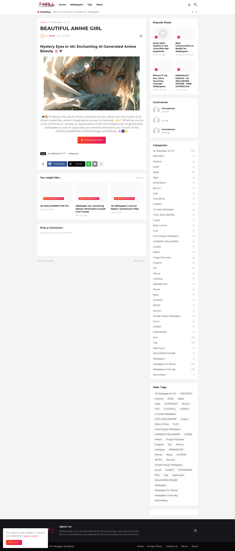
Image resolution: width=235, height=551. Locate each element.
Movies (174, 289)
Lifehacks (174, 278)
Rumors (174, 310)
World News (174, 374)
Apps (174, 177)
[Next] (196, 11)
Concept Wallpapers (174, 209)
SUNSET (174, 326)
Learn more (30, 536)
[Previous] (192, 11)
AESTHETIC (174, 156)
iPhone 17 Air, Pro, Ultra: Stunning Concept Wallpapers (160, 81)
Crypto (174, 220)
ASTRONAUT (174, 182)
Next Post (139, 260)
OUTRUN (174, 300)
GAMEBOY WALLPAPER (174, 241)
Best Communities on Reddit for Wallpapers (76, 12)
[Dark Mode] (189, 4)
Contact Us (172, 546)
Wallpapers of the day (174, 369)
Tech (174, 337)
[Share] (140, 36)
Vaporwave (174, 348)
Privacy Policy (154, 546)
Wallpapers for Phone (174, 364)
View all (139, 178)
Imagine (174, 262)
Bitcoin (174, 188)
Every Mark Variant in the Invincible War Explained (161, 47)
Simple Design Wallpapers (174, 316)
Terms (184, 546)
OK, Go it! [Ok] (14, 542)
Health (174, 252)
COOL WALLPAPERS (174, 215)
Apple (174, 172)
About (195, 546)
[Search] (195, 4)
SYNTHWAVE (174, 332)
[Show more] (101, 164)
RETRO (174, 305)
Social (174, 321)
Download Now (93, 140)
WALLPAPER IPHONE (174, 353)
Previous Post (46, 260)
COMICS (174, 204)
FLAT (174, 231)
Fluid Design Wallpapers (174, 236)
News (99, 4)
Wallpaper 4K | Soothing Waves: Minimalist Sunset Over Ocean (91, 208)
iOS (174, 268)
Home (62, 4)
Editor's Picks (174, 225)
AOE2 (174, 167)
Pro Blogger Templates (62, 546)
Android (174, 161)
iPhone (174, 273)
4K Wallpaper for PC (59, 22)
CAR (174, 193)
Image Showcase (174, 257)
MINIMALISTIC (174, 284)
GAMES (174, 247)
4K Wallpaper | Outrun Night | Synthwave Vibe (124, 207)
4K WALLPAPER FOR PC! (54, 205)
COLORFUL (174, 198)
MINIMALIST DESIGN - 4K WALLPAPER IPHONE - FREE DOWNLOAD (184, 81)
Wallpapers (76, 4)
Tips (89, 4)
